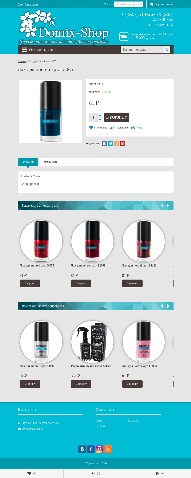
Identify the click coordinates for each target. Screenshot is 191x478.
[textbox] (142, 49)
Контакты (133, 420)
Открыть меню (37, 50)
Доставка (101, 425)
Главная (22, 61)
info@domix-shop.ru (32, 428)
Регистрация (31, 4)
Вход (20, 4)
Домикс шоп (93, 463)
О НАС (99, 420)
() (31, 473)
